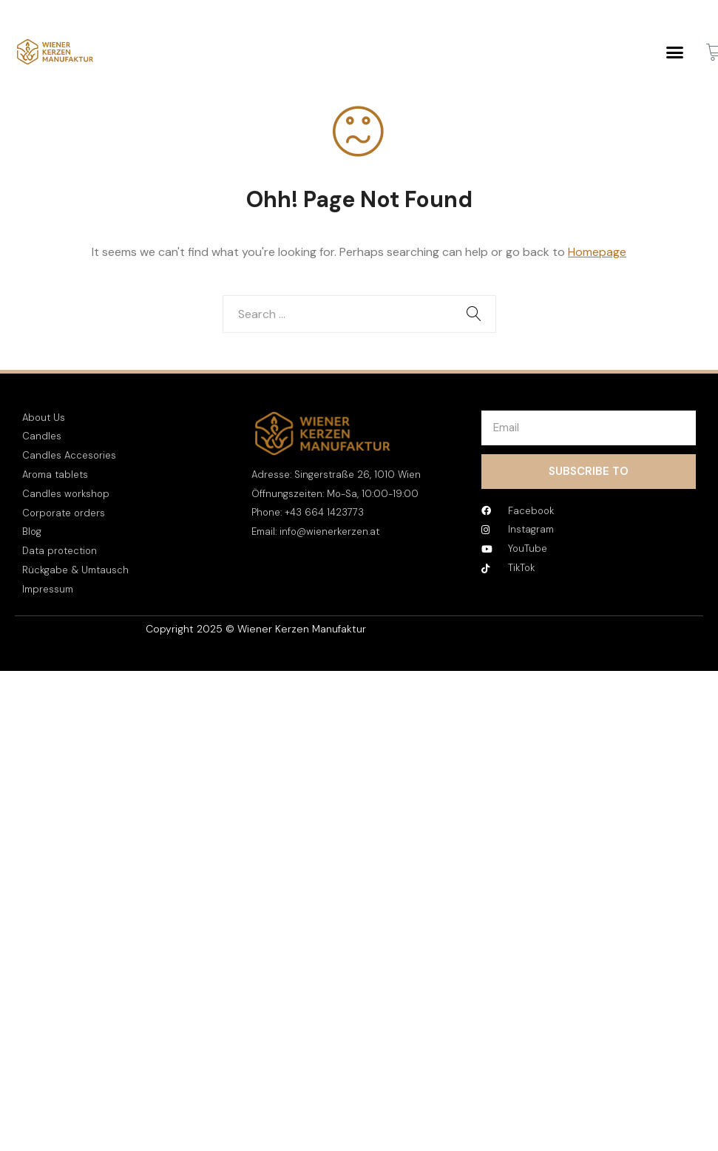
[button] (675, 52)
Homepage (597, 252)
